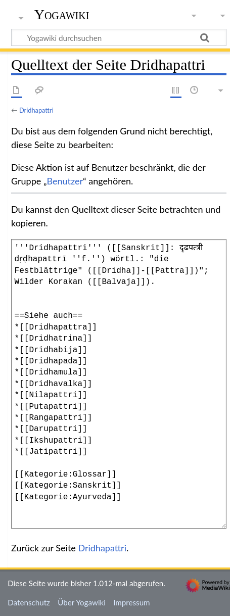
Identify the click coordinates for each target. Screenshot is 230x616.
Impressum (131, 602)
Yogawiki (61, 15)
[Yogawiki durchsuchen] (119, 37)
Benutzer (65, 180)
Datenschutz (29, 602)
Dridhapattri (36, 110)
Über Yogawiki (82, 602)
